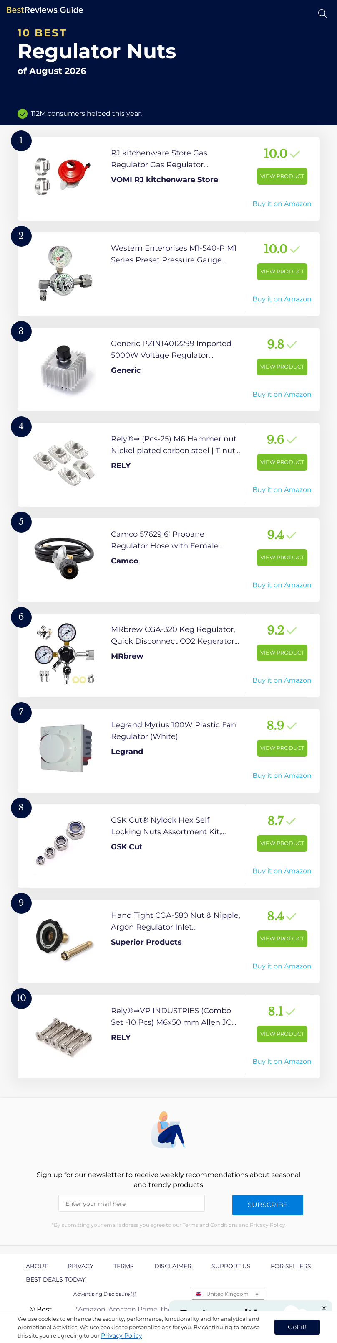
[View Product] (169, 179)
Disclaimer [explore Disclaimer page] (172, 1266)
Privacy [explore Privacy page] (80, 1266)
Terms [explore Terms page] (123, 1266)
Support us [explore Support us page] (231, 1266)
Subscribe (268, 1205)
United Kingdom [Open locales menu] (227, 1294)
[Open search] (322, 13)
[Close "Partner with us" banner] (324, 1308)
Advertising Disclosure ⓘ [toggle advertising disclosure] (104, 1294)
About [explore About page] (37, 1266)
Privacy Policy (121, 1335)
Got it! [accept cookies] (297, 1327)
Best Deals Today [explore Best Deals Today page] (56, 1279)
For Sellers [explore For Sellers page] (291, 1266)
